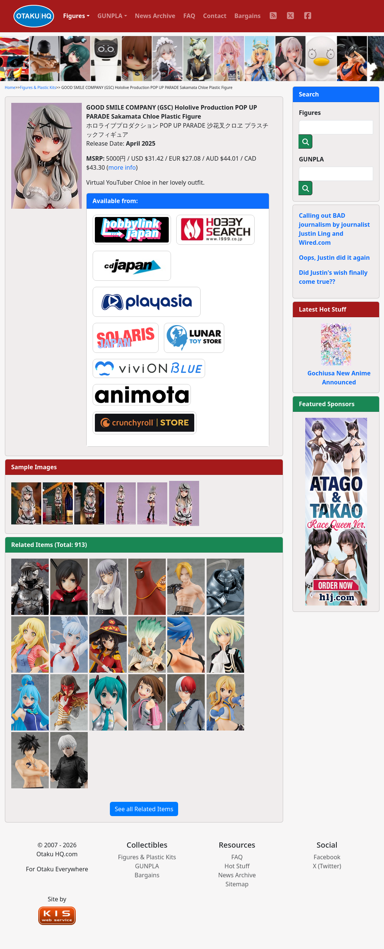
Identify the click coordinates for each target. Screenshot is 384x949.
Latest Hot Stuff (322, 309)
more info (122, 167)
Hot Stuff (237, 866)
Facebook (327, 857)
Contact (214, 16)
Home (10, 87)
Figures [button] (74, 16)
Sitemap (237, 884)
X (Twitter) (327, 866)
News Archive (155, 16)
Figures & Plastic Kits (38, 87)
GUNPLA (311, 159)
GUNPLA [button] (110, 16)
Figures (310, 112)
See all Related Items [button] (144, 809)
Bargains (247, 16)
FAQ (189, 16)
